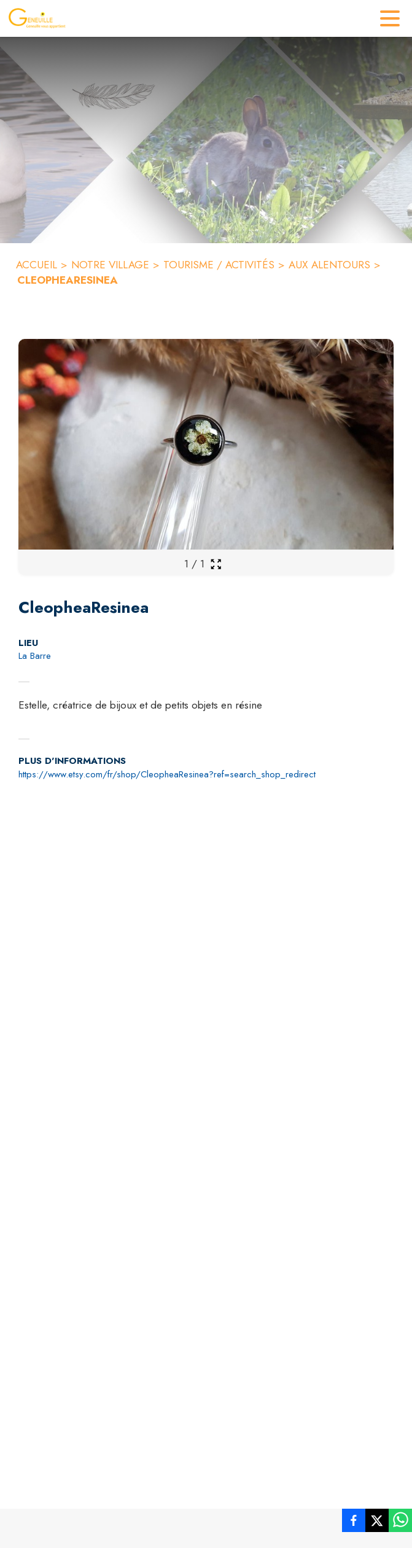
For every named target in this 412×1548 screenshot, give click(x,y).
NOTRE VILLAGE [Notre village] (110, 264)
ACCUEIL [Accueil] (36, 264)
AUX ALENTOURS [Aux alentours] (329, 264)
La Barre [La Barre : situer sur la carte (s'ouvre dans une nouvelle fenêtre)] (34, 656)
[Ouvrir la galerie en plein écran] (215, 564)
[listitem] (353, 1523)
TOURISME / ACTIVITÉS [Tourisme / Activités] (218, 264)
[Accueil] (37, 18)
